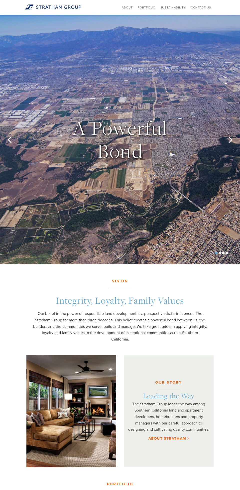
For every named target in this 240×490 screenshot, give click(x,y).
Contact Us (201, 7)
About (127, 7)
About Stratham (168, 438)
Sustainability (173, 7)
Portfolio (146, 7)
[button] (18, 139)
